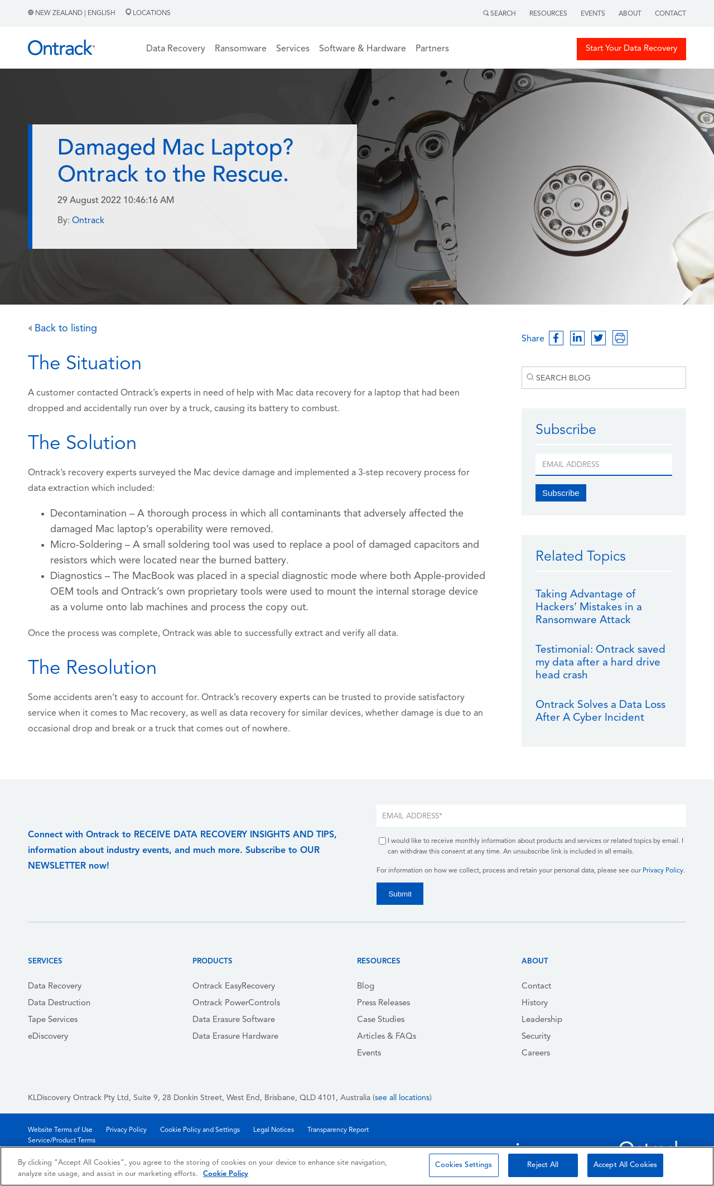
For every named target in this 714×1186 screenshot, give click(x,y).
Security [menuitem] (536, 1037)
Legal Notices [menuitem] (273, 1130)
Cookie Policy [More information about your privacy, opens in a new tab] (225, 1174)
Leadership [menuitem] (542, 1020)
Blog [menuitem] (365, 986)
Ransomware (241, 49)
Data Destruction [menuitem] (59, 1003)
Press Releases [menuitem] (383, 1003)
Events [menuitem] (369, 1053)
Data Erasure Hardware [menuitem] (235, 1037)
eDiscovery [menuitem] (48, 1037)
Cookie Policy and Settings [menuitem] (200, 1130)
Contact (670, 14)
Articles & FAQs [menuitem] (386, 1037)
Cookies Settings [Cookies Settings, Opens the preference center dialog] (463, 1165)
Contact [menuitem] (536, 986)
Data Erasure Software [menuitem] (233, 1020)
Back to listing (62, 329)
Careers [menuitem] (536, 1053)
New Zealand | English (72, 13)
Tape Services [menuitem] (53, 1020)
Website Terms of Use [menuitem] (60, 1130)
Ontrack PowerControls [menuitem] (236, 1003)
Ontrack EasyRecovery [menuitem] (233, 986)
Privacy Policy (663, 870)
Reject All (542, 1165)
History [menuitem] (535, 1003)
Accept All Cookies (625, 1165)
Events (593, 14)
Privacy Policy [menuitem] (126, 1130)
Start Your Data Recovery (631, 49)
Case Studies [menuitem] (380, 1020)
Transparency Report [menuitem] (338, 1130)
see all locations (402, 1098)
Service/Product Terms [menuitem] (61, 1140)
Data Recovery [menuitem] (54, 986)
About (630, 14)
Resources (548, 14)
